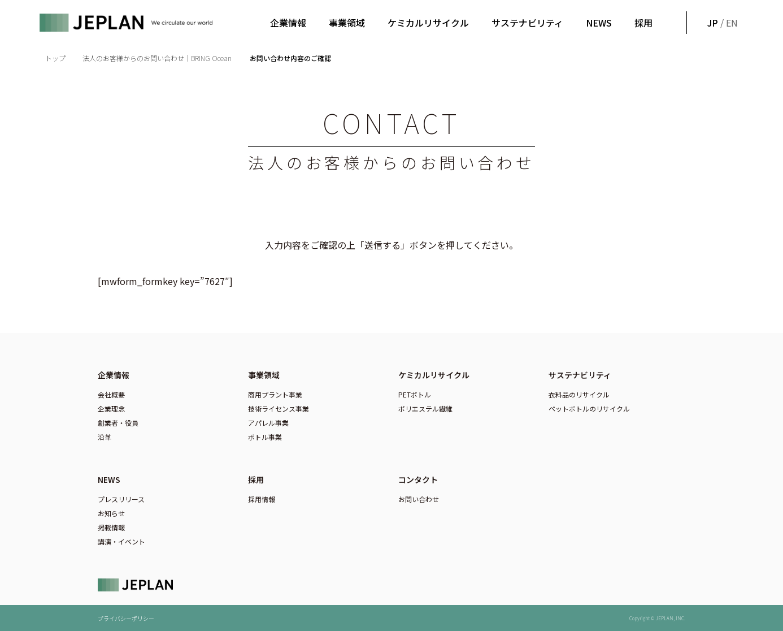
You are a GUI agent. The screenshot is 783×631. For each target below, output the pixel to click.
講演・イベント (121, 541)
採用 (643, 22)
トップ (55, 58)
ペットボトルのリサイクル (589, 408)
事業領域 (347, 22)
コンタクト (418, 479)
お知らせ (111, 513)
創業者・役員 (118, 422)
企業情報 (288, 22)
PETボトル (414, 394)
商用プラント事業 (275, 394)
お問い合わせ (418, 499)
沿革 (104, 437)
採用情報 (261, 499)
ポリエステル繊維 (425, 408)
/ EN (721, 22)
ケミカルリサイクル (428, 22)
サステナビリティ (527, 22)
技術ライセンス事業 (278, 408)
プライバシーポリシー (126, 618)
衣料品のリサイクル (579, 394)
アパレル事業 (268, 422)
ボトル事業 (265, 437)
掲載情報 (111, 527)
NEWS (599, 22)
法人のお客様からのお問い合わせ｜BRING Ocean (157, 58)
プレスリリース (121, 499)
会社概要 (111, 394)
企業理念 (111, 408)
